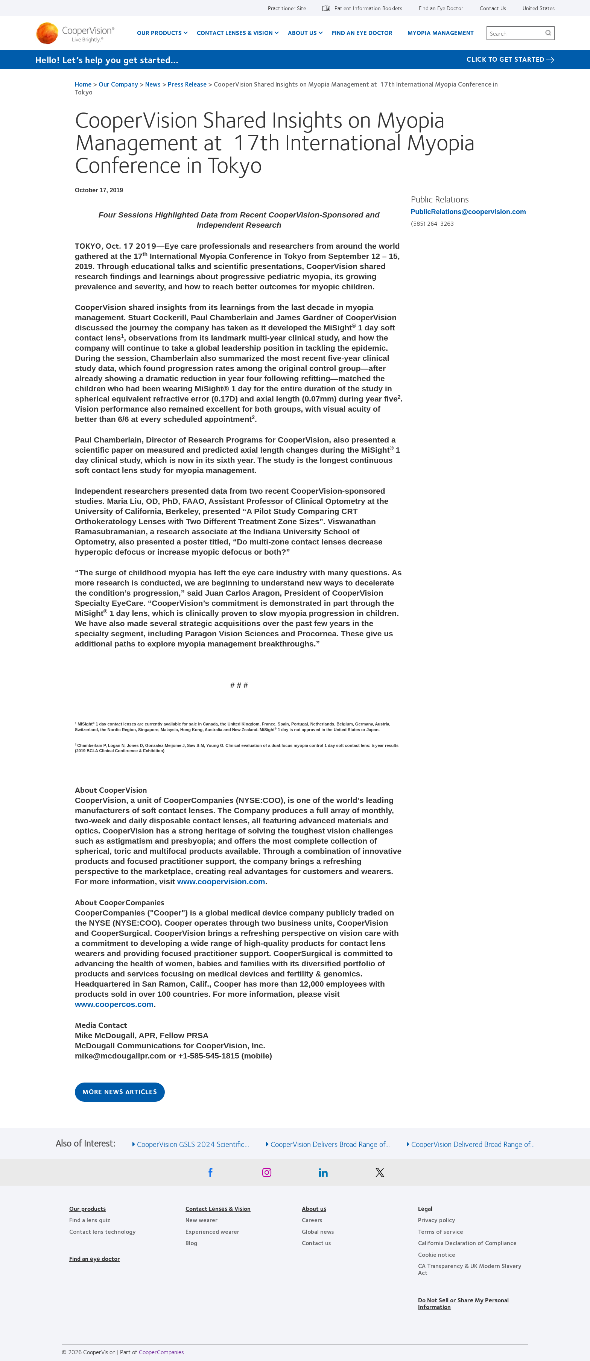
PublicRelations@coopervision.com (468, 212)
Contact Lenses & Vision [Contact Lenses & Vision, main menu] (235, 32)
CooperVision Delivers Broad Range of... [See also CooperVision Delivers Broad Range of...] (330, 1144)
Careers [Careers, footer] (312, 1219)
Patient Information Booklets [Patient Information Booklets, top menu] (368, 7)
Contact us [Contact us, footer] (316, 1242)
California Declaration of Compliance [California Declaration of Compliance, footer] (467, 1242)
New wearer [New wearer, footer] (201, 1219)
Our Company (118, 84)
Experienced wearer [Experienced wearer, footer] (212, 1231)
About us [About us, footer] (314, 1208)
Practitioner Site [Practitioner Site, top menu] (287, 7)
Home (83, 84)
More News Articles (119, 1091)
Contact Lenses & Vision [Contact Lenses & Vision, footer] (218, 1208)
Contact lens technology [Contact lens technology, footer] (102, 1231)
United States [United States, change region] (539, 7)
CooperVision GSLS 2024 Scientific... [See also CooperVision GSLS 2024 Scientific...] (193, 1144)
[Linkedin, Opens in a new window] (323, 1174)
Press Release (187, 84)
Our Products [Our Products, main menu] (159, 32)
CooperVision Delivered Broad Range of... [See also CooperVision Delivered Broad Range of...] (473, 1144)
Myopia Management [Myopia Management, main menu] (441, 32)
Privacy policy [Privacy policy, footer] (436, 1219)
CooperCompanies (161, 1351)
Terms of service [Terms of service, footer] (440, 1231)
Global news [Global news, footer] (318, 1231)
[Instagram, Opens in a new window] (266, 1174)
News (153, 84)
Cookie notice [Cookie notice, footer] (436, 1254)
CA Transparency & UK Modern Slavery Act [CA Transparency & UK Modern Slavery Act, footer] (470, 1269)
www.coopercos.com (114, 1004)
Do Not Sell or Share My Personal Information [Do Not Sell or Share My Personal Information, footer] (463, 1303)
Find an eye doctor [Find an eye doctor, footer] (94, 1258)
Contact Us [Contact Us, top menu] (493, 7)
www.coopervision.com (221, 881)
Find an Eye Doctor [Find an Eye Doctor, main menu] (362, 32)
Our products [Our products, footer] (87, 1208)
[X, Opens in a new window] (379, 1174)
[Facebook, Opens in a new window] (210, 1174)
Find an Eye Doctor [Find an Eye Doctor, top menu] (441, 7)
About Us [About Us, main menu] (302, 32)
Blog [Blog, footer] (191, 1242)
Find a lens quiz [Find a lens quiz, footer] (89, 1219)
